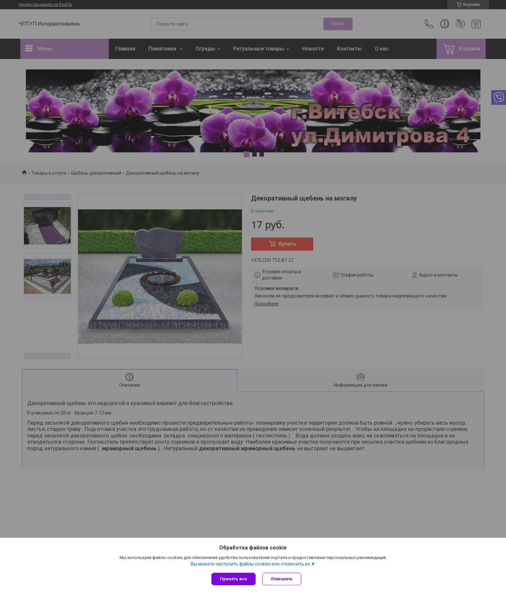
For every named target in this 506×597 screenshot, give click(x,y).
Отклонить (282, 578)
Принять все (233, 578)
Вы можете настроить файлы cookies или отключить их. (251, 564)
